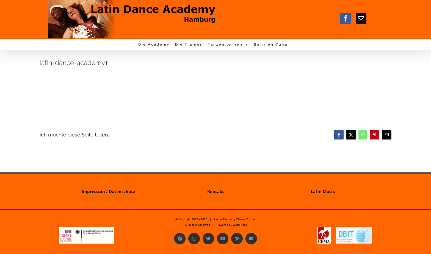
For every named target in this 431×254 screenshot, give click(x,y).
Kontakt (215, 191)
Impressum (93, 191)
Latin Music (323, 191)
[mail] (361, 18)
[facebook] (345, 18)
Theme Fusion (245, 219)
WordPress (240, 225)
